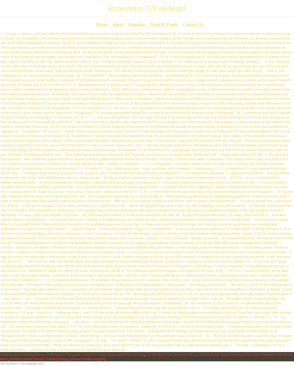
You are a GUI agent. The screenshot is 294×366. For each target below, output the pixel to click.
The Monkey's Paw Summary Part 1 (171, 354)
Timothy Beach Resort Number (220, 354)
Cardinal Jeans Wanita (16, 354)
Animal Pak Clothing (130, 354)
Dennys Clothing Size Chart (53, 354)
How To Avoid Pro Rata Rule (94, 354)
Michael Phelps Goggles (88, 359)
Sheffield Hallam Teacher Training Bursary (39, 359)
